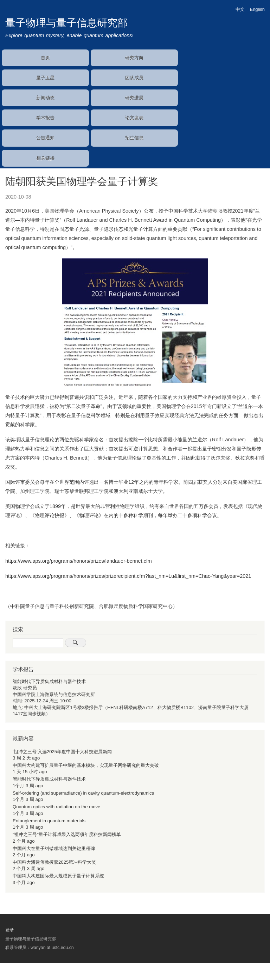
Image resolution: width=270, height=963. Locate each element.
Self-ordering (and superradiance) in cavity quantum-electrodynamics (83, 793)
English (257, 9)
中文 (240, 9)
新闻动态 (45, 97)
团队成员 (134, 77)
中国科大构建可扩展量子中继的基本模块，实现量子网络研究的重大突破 (86, 765)
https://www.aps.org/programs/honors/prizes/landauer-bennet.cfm (78, 561)
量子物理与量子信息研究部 (66, 22)
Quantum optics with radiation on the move (56, 806)
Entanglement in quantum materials (49, 820)
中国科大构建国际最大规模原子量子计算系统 (58, 875)
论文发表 (134, 117)
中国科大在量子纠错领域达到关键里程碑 (54, 848)
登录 (9, 930)
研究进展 (134, 97)
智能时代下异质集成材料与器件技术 (49, 681)
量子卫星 (45, 77)
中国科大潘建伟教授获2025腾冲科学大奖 (54, 862)
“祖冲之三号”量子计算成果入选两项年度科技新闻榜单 (67, 834)
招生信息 (134, 137)
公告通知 (45, 137)
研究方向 (134, 57)
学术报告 (45, 117)
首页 (45, 57)
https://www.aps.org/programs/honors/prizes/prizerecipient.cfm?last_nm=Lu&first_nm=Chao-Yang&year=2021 (128, 576)
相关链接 (45, 158)
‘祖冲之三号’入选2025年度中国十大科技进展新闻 (62, 751)
